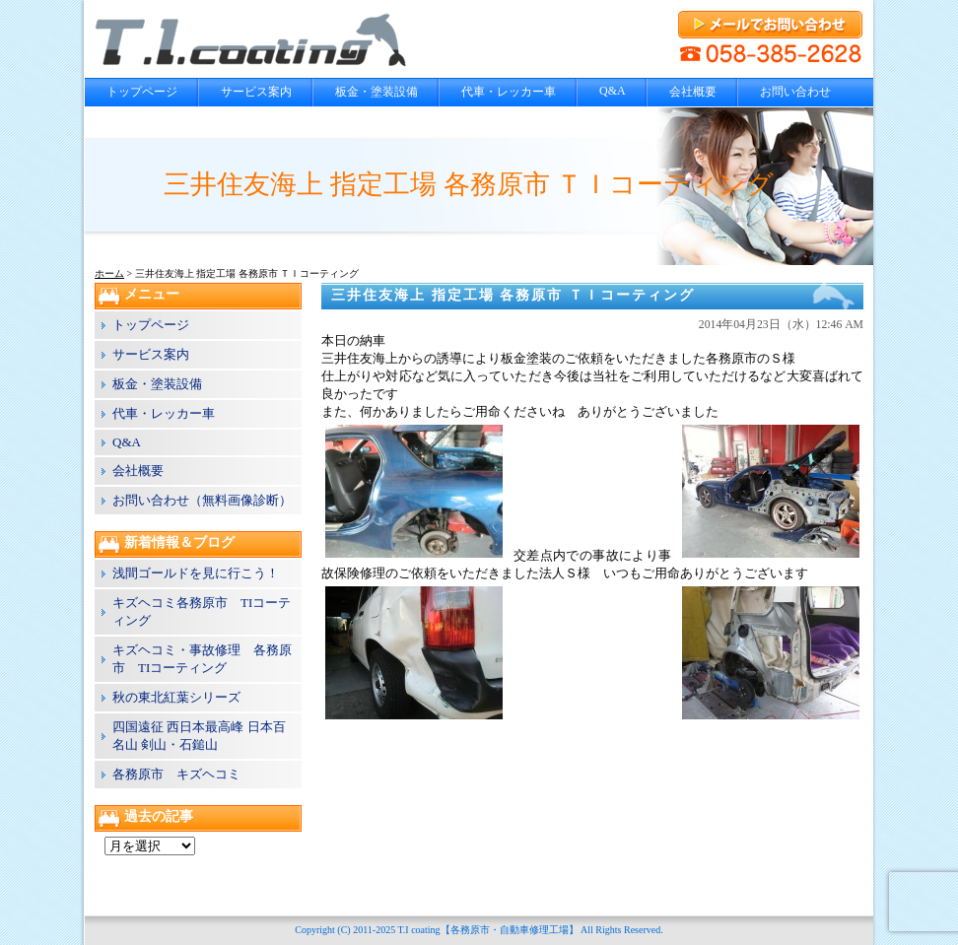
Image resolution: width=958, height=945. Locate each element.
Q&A (612, 91)
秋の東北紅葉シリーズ (176, 697)
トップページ (141, 92)
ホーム (109, 273)
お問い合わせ (795, 92)
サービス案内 (256, 92)
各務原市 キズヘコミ (176, 774)
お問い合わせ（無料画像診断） (202, 500)
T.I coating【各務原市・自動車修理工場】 (487, 929)
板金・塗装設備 (376, 92)
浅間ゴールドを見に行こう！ (195, 573)
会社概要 (693, 92)
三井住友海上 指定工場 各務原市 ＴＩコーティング (513, 295)
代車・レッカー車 (508, 92)
